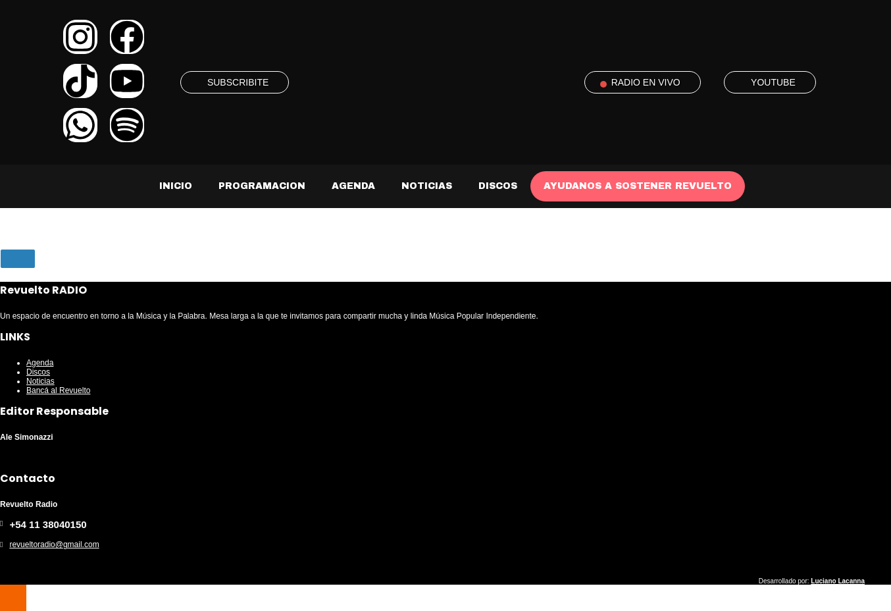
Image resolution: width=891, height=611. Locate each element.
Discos (497, 186)
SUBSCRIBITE (237, 82)
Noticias (426, 186)
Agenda (353, 186)
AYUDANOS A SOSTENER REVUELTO (638, 186)
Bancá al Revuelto (58, 390)
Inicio (175, 186)
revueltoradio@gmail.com (54, 544)
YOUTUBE (773, 82)
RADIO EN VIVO (645, 82)
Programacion (261, 186)
